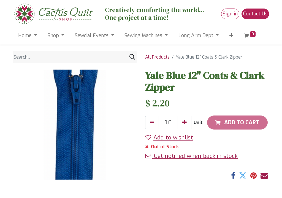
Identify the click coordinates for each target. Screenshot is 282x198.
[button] (231, 35)
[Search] (132, 57)
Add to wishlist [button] (169, 137)
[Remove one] (152, 122)
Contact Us (255, 13)
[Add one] (184, 122)
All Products (157, 57)
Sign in (230, 13)
